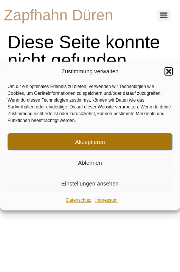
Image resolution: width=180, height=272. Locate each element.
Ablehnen (90, 162)
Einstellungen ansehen (90, 183)
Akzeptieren (90, 142)
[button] (168, 71)
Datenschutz (79, 200)
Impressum (106, 200)
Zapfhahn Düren (58, 15)
